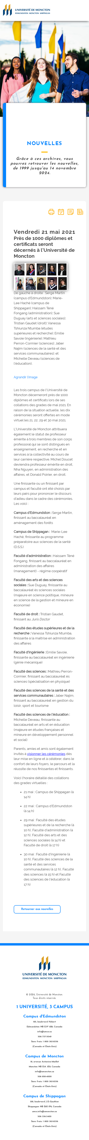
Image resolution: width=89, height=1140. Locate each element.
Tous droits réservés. (44, 998)
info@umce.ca (44, 1032)
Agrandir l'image (25, 377)
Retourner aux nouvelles (37, 909)
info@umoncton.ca (44, 1072)
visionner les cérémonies (46, 754)
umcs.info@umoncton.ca (44, 1112)
